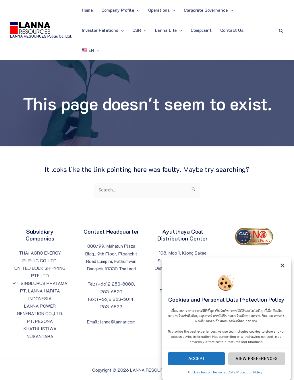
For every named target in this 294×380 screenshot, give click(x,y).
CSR (139, 30)
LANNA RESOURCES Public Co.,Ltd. (41, 36)
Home (87, 10)
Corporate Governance (208, 10)
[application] (137, 10)
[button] (282, 269)
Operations (161, 10)
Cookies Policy (199, 376)
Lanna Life (168, 30)
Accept (196, 363)
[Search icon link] (281, 30)
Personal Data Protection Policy (237, 376)
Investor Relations (103, 30)
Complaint (201, 30)
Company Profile (120, 10)
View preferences (257, 363)
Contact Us (231, 30)
